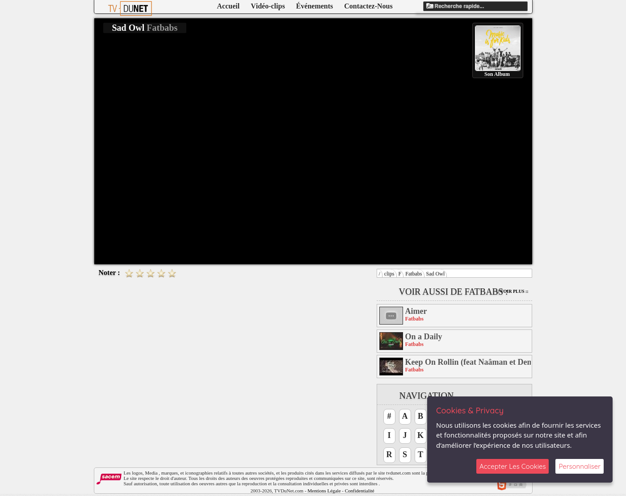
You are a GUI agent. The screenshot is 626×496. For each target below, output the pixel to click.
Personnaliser (580, 466)
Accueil (228, 6)
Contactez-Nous (368, 6)
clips (389, 274)
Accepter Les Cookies (512, 466)
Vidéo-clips (268, 6)
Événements (314, 6)
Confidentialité (359, 490)
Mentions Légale (323, 490)
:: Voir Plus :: (512, 291)
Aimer (416, 311)
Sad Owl (435, 274)
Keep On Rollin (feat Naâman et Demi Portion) (468, 362)
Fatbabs (413, 274)
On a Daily (423, 336)
